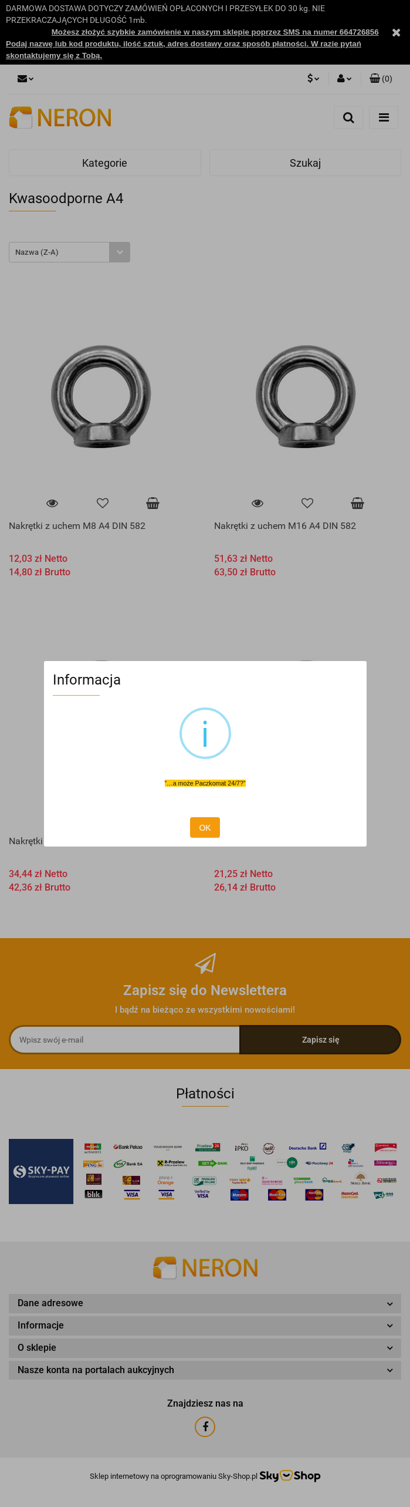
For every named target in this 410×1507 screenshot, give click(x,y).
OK (205, 827)
